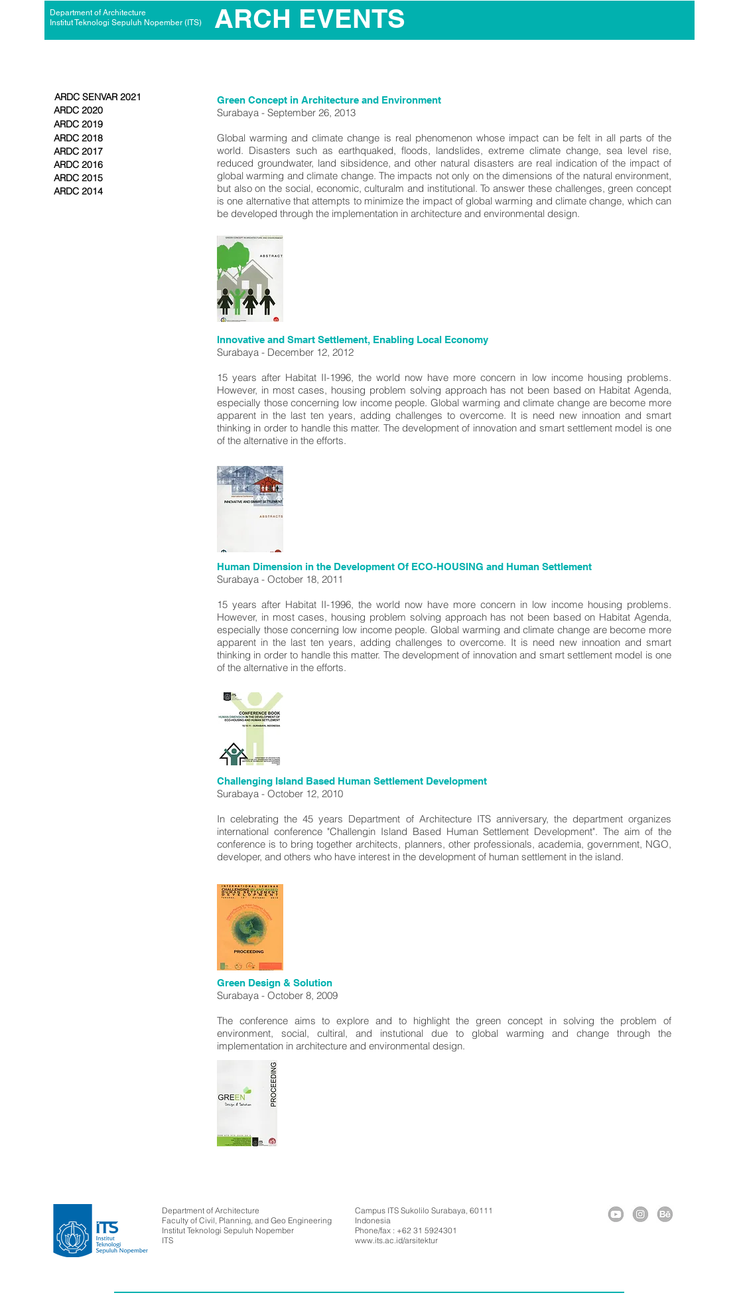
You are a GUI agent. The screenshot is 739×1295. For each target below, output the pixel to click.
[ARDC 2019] (78, 124)
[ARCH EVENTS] (310, 18)
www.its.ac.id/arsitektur (396, 1240)
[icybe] (665, 1214)
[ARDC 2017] (78, 152)
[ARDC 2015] (78, 178)
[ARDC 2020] (78, 110)
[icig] (640, 1214)
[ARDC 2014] (78, 191)
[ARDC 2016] (78, 165)
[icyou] (616, 1214)
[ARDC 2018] (78, 138)
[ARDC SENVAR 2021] (97, 97)
